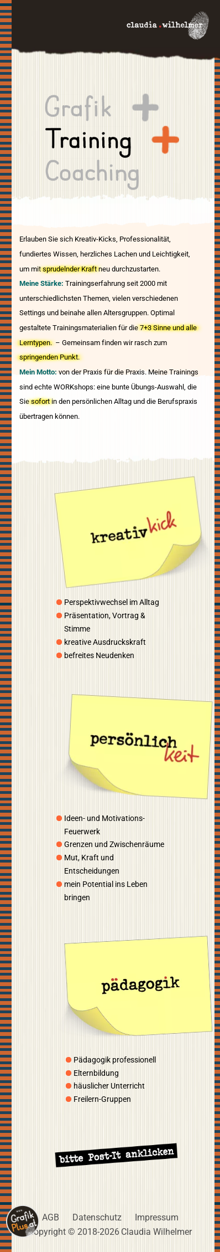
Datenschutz (97, 1217)
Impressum (157, 1217)
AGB (50, 1217)
